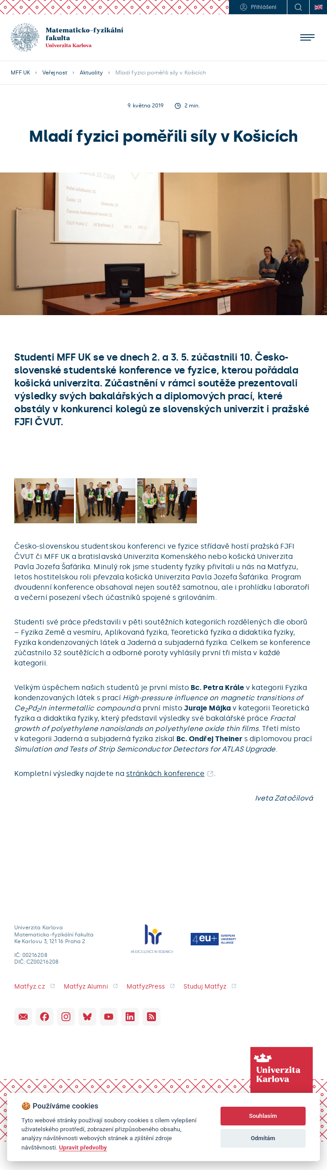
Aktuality (91, 72)
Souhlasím (263, 1116)
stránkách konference (165, 773)
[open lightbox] (44, 500)
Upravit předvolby (82, 1147)
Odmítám (263, 1138)
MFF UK (20, 72)
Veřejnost (54, 72)
